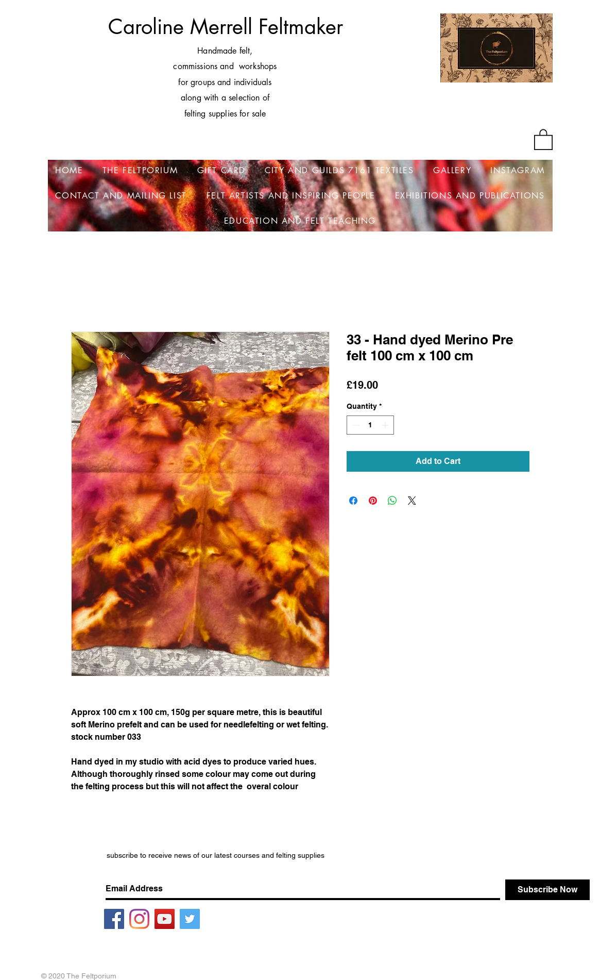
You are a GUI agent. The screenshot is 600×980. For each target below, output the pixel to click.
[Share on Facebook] (353, 500)
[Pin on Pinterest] (373, 500)
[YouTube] (165, 919)
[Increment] (386, 425)
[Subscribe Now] (547, 889)
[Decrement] (354, 425)
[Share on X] (412, 500)
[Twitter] (190, 919)
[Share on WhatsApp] (392, 500)
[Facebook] (114, 919)
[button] (543, 139)
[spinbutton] (370, 425)
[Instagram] (139, 919)
